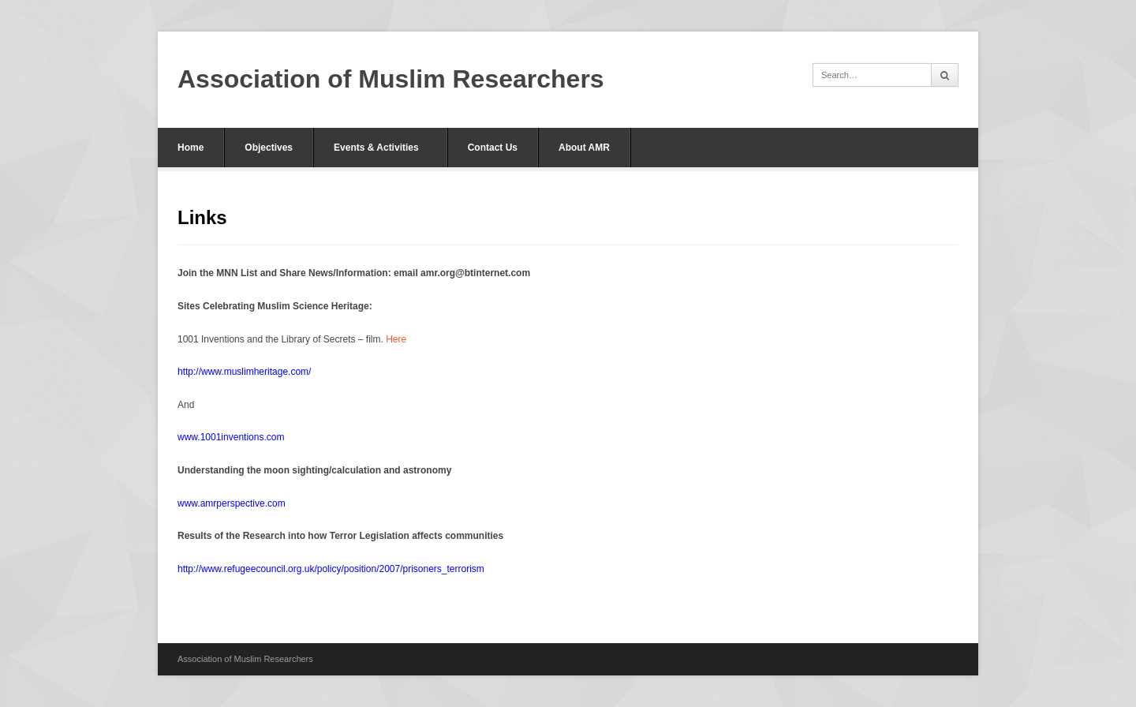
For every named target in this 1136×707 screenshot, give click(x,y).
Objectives (269, 147)
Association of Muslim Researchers (391, 79)
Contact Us (493, 147)
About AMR (584, 147)
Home (191, 147)
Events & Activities (376, 147)
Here (396, 339)
